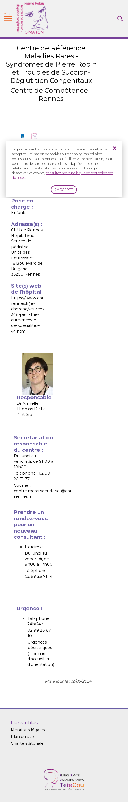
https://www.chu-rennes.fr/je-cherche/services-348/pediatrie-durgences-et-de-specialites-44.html (28, 314)
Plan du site (22, 736)
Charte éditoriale (27, 743)
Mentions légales (28, 729)
